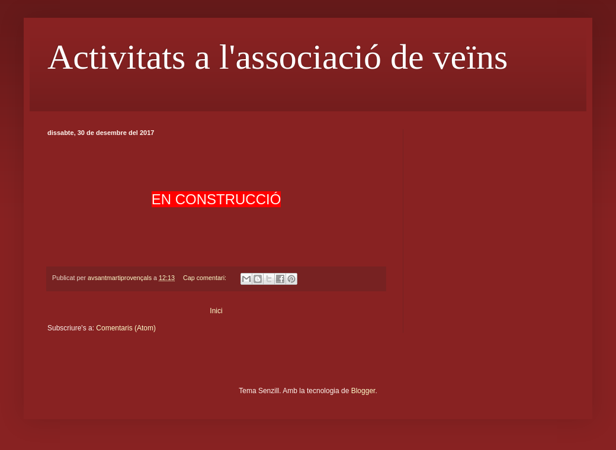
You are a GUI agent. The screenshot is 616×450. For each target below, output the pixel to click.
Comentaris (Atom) (126, 328)
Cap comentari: (205, 277)
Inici (216, 311)
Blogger (363, 391)
